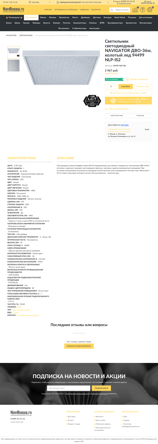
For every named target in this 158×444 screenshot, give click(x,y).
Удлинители (131, 23)
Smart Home (119, 17)
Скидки (126, 420)
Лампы (43, 17)
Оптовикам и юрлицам (66, 10)
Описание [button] (140, 115)
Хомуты (46, 23)
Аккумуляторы (79, 23)
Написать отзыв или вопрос (79, 346)
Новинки (84, 10)
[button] (124, 3)
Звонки (26, 23)
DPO (20, 307)
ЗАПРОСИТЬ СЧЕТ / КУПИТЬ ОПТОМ (128, 93)
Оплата (71, 420)
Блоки (9, 23)
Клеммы (93, 23)
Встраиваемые (23, 315)
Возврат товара (74, 424)
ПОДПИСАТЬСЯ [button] (101, 388)
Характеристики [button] (117, 115)
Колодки (107, 17)
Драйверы (85, 17)
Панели (16, 312)
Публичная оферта (103, 424)
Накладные (34, 315)
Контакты (96, 10)
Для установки (145, 17)
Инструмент (63, 28)
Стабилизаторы (79, 28)
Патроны (132, 17)
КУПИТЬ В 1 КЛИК (142, 86)
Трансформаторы (115, 23)
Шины (17, 23)
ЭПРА (102, 23)
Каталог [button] (48, 10)
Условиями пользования (99, 394)
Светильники (31, 17)
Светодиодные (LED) (21, 310)
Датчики (97, 17)
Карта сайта (100, 420)
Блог (125, 417)
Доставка (71, 417)
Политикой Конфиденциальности (77, 394)
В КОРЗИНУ (125, 86)
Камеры (56, 23)
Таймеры (36, 23)
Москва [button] (124, 125)
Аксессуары (94, 28)
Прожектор (64, 17)
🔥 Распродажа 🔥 (14, 17)
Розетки (66, 23)
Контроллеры (146, 23)
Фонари (52, 17)
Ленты (75, 17)
